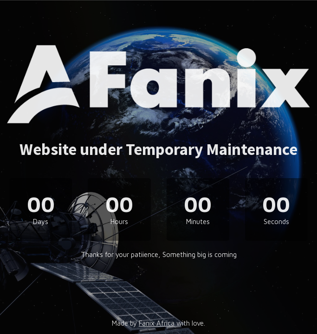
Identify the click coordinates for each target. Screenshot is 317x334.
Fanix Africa (157, 323)
